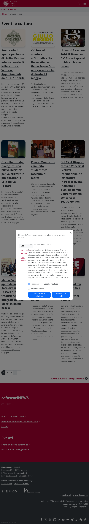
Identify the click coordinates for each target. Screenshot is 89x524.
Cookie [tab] (23, 246)
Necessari (35, 284)
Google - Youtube (51, 284)
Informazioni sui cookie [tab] (26, 251)
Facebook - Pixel (37, 288)
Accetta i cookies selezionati (39, 295)
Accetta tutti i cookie (61, 295)
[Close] (70, 232)
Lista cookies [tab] (24, 259)
